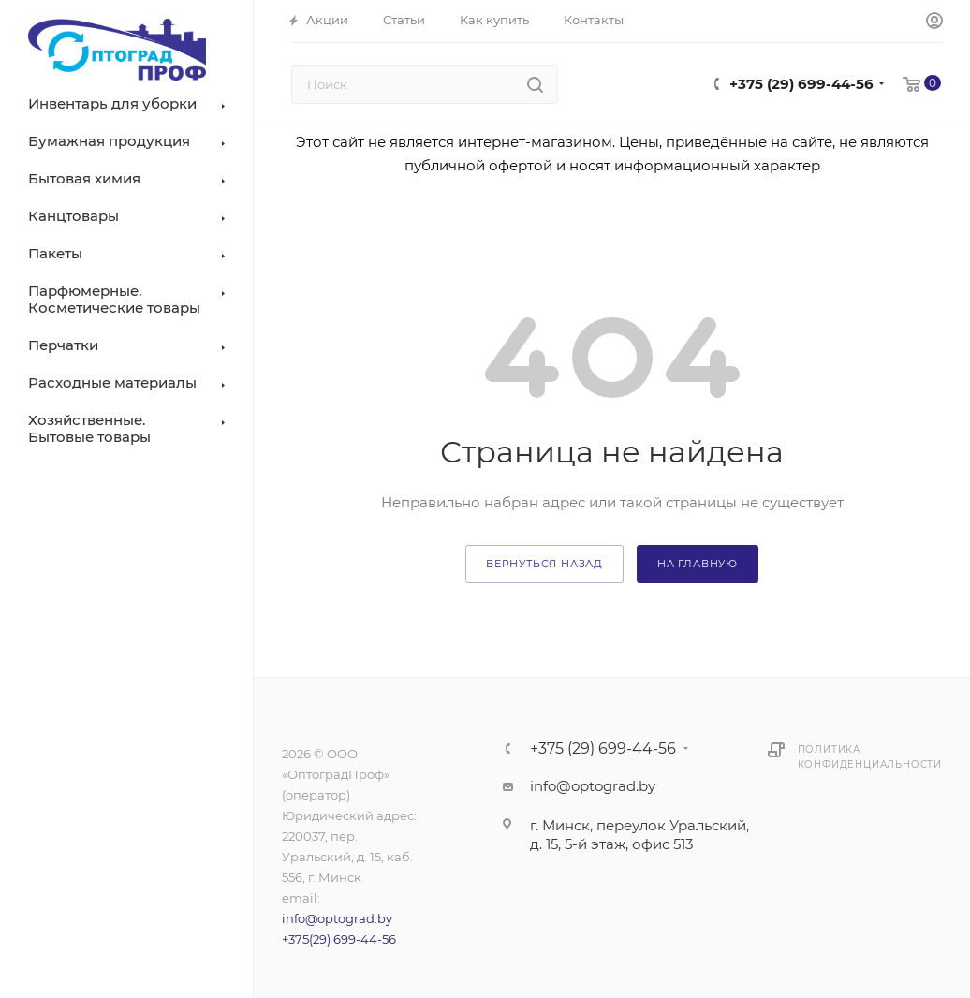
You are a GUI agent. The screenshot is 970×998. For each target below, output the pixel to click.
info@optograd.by (337, 918)
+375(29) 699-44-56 (339, 939)
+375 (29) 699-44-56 (801, 84)
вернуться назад (544, 563)
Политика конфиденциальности (870, 757)
